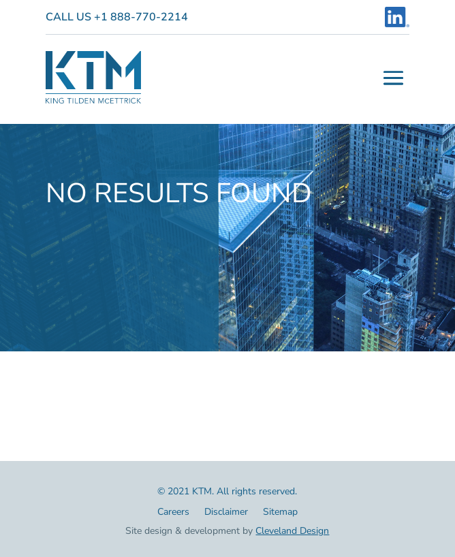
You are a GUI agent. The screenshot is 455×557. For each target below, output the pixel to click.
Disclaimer (226, 512)
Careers (173, 512)
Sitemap (280, 512)
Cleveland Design (292, 530)
